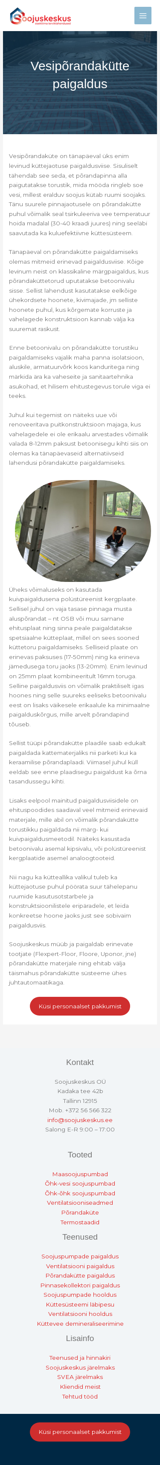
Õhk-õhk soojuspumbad (80, 1193)
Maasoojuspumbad (80, 1174)
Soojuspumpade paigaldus (80, 1256)
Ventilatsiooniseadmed (80, 1202)
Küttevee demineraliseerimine (80, 1323)
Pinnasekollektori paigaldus (80, 1285)
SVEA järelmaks (80, 1376)
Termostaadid (80, 1222)
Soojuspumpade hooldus (80, 1294)
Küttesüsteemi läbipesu (80, 1304)
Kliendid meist (80, 1386)
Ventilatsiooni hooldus (80, 1313)
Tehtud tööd (80, 1396)
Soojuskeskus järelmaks (80, 1367)
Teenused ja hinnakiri (80, 1357)
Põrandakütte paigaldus (80, 1275)
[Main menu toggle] (143, 15)
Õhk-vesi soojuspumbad (80, 1183)
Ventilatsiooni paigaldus (80, 1266)
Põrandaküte (80, 1212)
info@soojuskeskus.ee (80, 1120)
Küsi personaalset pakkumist (80, 1006)
